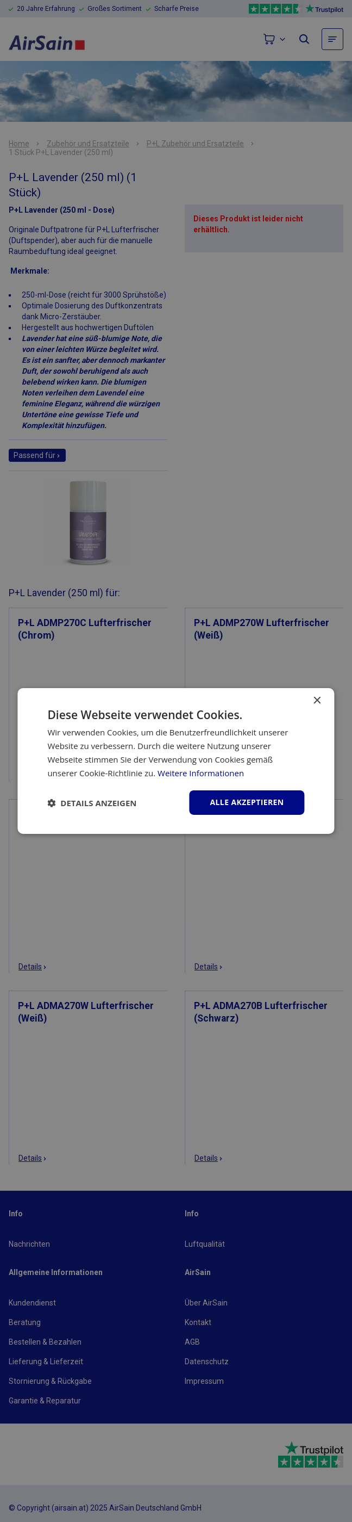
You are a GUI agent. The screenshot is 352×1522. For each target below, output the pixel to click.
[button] (91, 803)
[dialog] (176, 761)
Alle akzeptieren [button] (247, 802)
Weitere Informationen (201, 773)
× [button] (317, 701)
